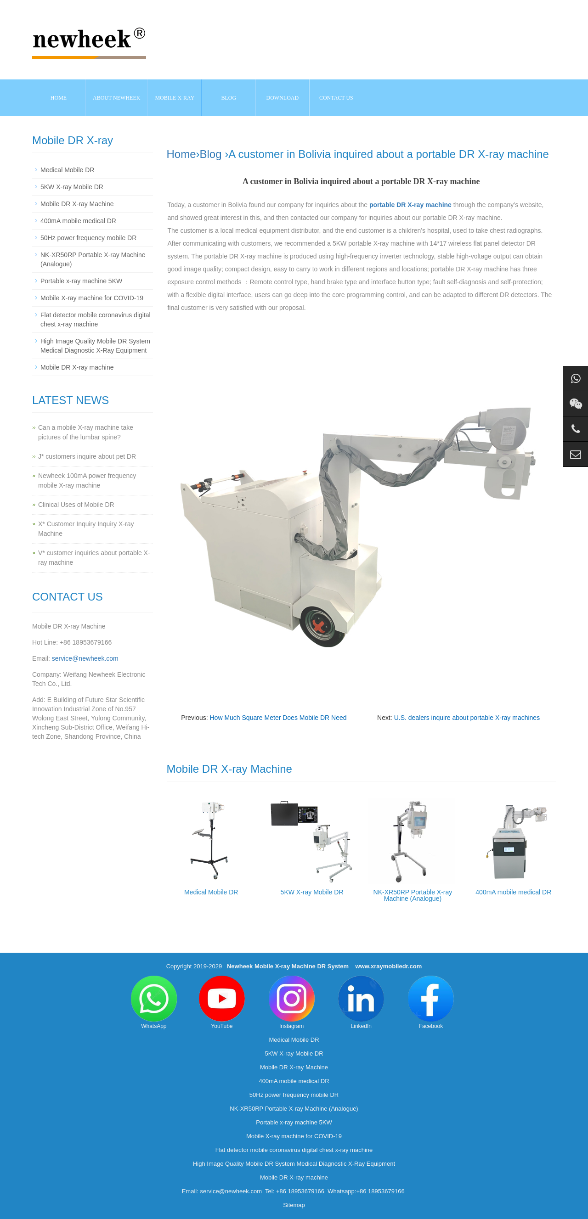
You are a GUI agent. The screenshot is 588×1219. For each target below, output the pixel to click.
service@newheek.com (85, 658)
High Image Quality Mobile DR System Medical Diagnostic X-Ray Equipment (294, 1163)
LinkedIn (361, 1002)
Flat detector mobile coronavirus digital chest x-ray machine (294, 1149)
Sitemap (294, 1205)
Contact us (336, 98)
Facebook (431, 1002)
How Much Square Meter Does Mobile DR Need (277, 717)
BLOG (229, 98)
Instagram (292, 1002)
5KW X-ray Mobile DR (312, 892)
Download (282, 98)
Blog (211, 154)
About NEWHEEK (116, 98)
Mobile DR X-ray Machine (77, 204)
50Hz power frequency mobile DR (88, 238)
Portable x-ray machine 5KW (81, 281)
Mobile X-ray (174, 98)
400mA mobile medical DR (513, 892)
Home (59, 98)
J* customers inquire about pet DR (87, 456)
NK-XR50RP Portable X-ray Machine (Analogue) (412, 895)
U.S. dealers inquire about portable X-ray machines (467, 717)
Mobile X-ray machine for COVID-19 (91, 298)
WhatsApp (154, 1002)
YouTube (222, 1002)
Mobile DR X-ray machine (77, 367)
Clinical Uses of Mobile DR (76, 504)
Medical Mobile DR (211, 892)
